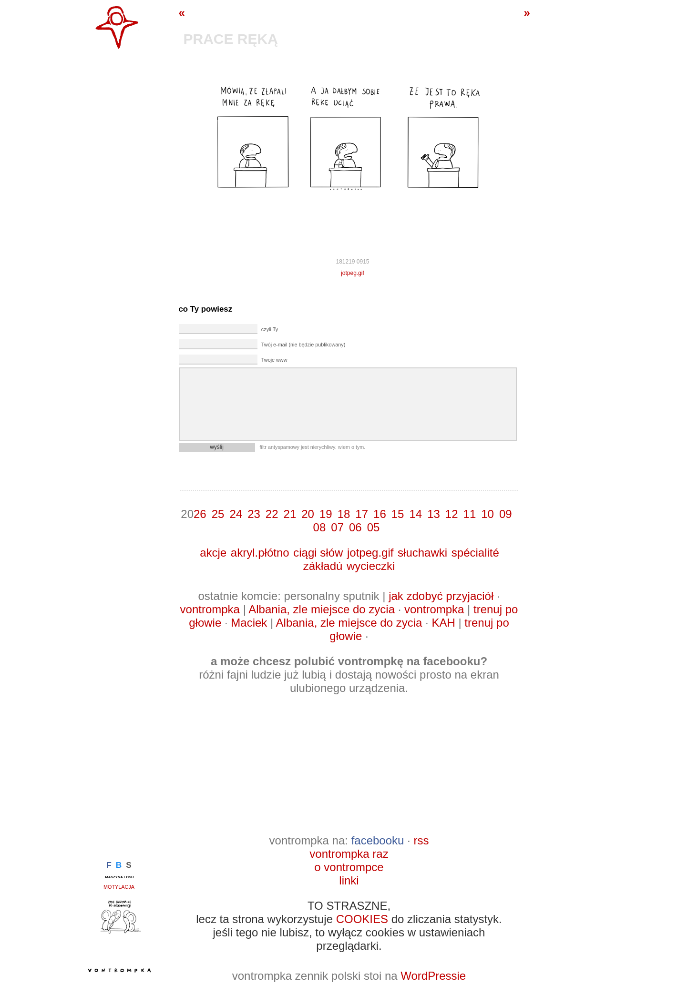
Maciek (249, 622)
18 (344, 514)
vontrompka (210, 609)
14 (415, 514)
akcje (213, 552)
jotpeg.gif (352, 273)
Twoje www (274, 360)
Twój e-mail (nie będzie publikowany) (303, 344)
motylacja (118, 887)
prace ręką (231, 39)
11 (469, 514)
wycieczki (371, 565)
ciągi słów (318, 552)
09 (505, 514)
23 (253, 514)
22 (272, 514)
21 (290, 514)
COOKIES (362, 919)
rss (421, 840)
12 (451, 514)
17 (361, 514)
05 (373, 527)
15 (397, 514)
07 (337, 527)
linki (349, 880)
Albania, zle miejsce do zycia (321, 609)
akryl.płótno (260, 552)
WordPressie (433, 975)
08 (319, 527)
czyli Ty (269, 329)
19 (325, 514)
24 (235, 514)
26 (200, 514)
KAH (443, 622)
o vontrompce (348, 867)
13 (433, 514)
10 (487, 514)
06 (355, 527)
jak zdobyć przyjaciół (441, 595)
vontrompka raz (348, 853)
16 (379, 514)
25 (218, 514)
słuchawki (422, 552)
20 (307, 514)
